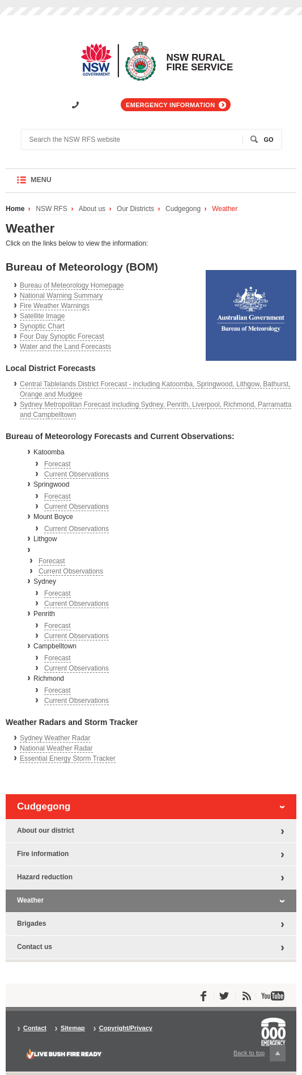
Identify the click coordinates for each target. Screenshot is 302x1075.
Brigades (31, 924)
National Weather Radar (56, 748)
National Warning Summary (61, 296)
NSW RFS (51, 209)
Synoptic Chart (42, 326)
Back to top (259, 1053)
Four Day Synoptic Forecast (62, 336)
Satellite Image (42, 316)
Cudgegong (183, 209)
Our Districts (135, 209)
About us (92, 209)
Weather (224, 209)
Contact (34, 1028)
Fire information (43, 854)
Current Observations (76, 474)
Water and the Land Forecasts (65, 347)
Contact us (34, 947)
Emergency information (170, 105)
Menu (52, 184)
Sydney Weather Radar (55, 738)
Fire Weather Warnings (55, 306)
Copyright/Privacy (125, 1028)
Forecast (57, 464)
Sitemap (73, 1028)
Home (15, 209)
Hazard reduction (45, 877)
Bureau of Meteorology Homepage (72, 285)
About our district (45, 830)
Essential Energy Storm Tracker (68, 758)
